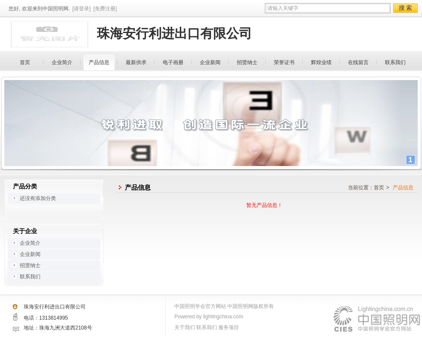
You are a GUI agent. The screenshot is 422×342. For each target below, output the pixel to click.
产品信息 (99, 62)
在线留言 (358, 62)
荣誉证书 (284, 62)
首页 (25, 62)
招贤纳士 (247, 62)
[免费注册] (105, 9)
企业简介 (62, 62)
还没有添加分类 (38, 198)
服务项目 (228, 327)
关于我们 (184, 327)
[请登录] (81, 9)
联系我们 (395, 62)
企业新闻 (210, 62)
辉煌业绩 (321, 62)
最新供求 (136, 62)
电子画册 (173, 62)
